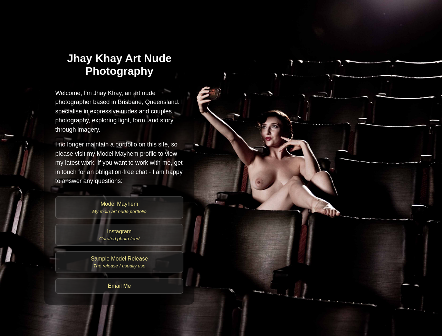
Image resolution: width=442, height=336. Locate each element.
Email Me (119, 286)
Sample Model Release (119, 262)
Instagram (119, 234)
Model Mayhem (119, 207)
